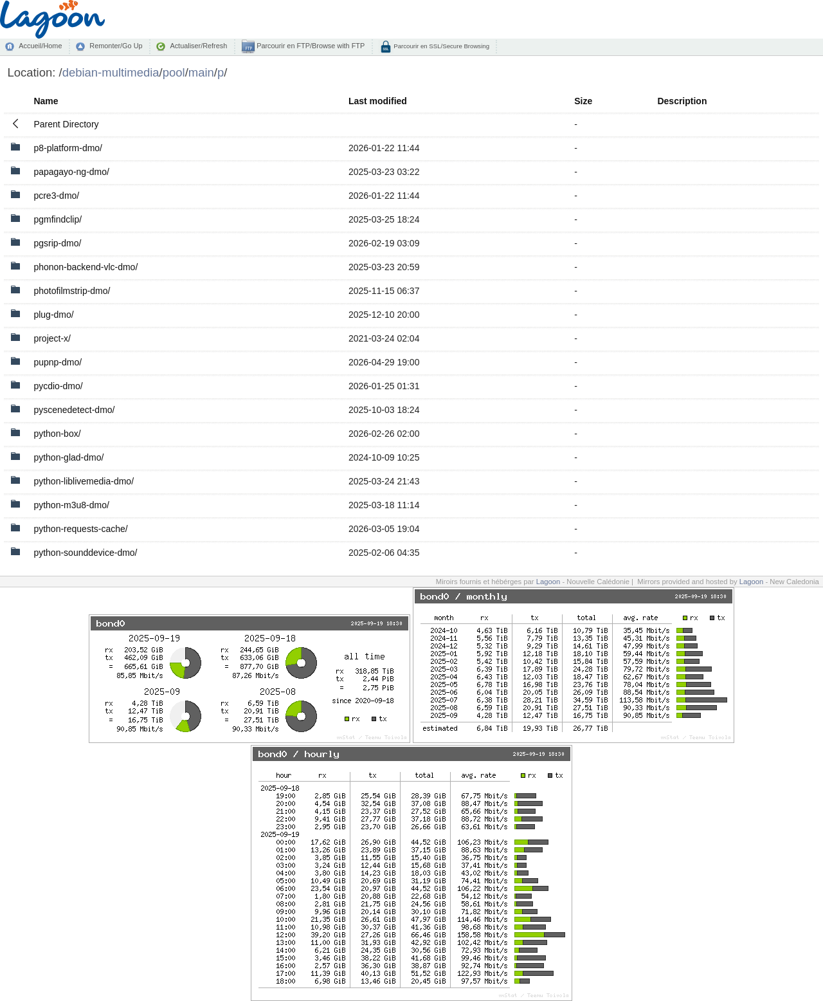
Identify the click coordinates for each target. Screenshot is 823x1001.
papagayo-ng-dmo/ (71, 172)
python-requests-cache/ (80, 529)
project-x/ (52, 338)
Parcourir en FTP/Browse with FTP (310, 46)
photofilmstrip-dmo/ (71, 291)
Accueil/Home (40, 46)
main (201, 72)
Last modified (377, 101)
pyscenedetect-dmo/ (73, 410)
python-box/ (56, 433)
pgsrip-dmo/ (57, 243)
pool (174, 72)
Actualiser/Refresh (198, 46)
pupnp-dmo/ (57, 362)
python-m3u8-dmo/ (71, 505)
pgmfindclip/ (57, 219)
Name (45, 101)
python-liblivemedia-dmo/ (83, 481)
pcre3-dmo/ (56, 195)
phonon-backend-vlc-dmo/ (85, 267)
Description (682, 101)
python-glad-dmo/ (68, 457)
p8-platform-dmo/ (67, 148)
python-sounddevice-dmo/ (85, 552)
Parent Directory (65, 124)
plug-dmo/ (53, 314)
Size (583, 101)
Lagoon (548, 581)
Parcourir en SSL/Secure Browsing (440, 46)
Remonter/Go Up (115, 46)
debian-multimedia (110, 72)
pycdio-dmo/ (57, 386)
